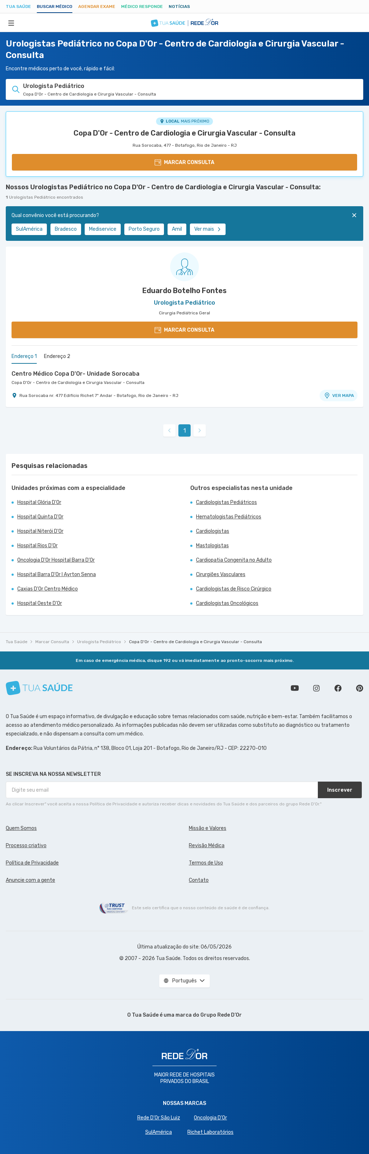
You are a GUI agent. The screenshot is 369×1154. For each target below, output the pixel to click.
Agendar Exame (96, 6)
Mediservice (102, 229)
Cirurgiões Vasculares (220, 574)
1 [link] (184, 430)
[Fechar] (354, 215)
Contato (199, 880)
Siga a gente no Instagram (316, 688)
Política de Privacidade (32, 863)
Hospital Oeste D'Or (39, 603)
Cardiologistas (212, 531)
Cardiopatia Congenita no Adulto (234, 560)
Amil (177, 229)
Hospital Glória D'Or (39, 502)
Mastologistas (212, 546)
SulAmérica (29, 229)
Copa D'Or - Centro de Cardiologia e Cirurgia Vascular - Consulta (184, 133)
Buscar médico (54, 6)
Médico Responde (142, 6)
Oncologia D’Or (210, 1118)
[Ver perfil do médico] (184, 266)
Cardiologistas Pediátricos (226, 502)
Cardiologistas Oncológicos (227, 603)
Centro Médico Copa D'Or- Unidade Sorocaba (75, 373)
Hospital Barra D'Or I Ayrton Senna (56, 574)
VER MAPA (339, 395)
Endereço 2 (57, 356)
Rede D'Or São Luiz (158, 1118)
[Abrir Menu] (11, 22)
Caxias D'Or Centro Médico (47, 589)
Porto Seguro (144, 229)
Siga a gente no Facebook (338, 688)
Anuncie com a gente (30, 880)
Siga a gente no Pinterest (359, 688)
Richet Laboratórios (210, 1132)
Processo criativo (26, 846)
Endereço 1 (24, 356)
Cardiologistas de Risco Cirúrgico (233, 589)
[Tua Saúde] (39, 688)
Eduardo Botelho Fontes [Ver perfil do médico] (184, 290)
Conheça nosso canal (294, 688)
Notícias (179, 6)
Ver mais (207, 229)
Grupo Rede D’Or (221, 1015)
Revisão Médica (206, 846)
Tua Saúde (18, 6)
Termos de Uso (206, 863)
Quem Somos (21, 828)
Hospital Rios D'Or (37, 546)
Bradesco (66, 229)
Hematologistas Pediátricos (228, 517)
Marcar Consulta (52, 641)
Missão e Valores (207, 828)
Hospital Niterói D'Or (40, 531)
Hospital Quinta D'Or (40, 517)
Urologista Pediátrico (99, 641)
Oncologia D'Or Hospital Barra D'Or (56, 560)
